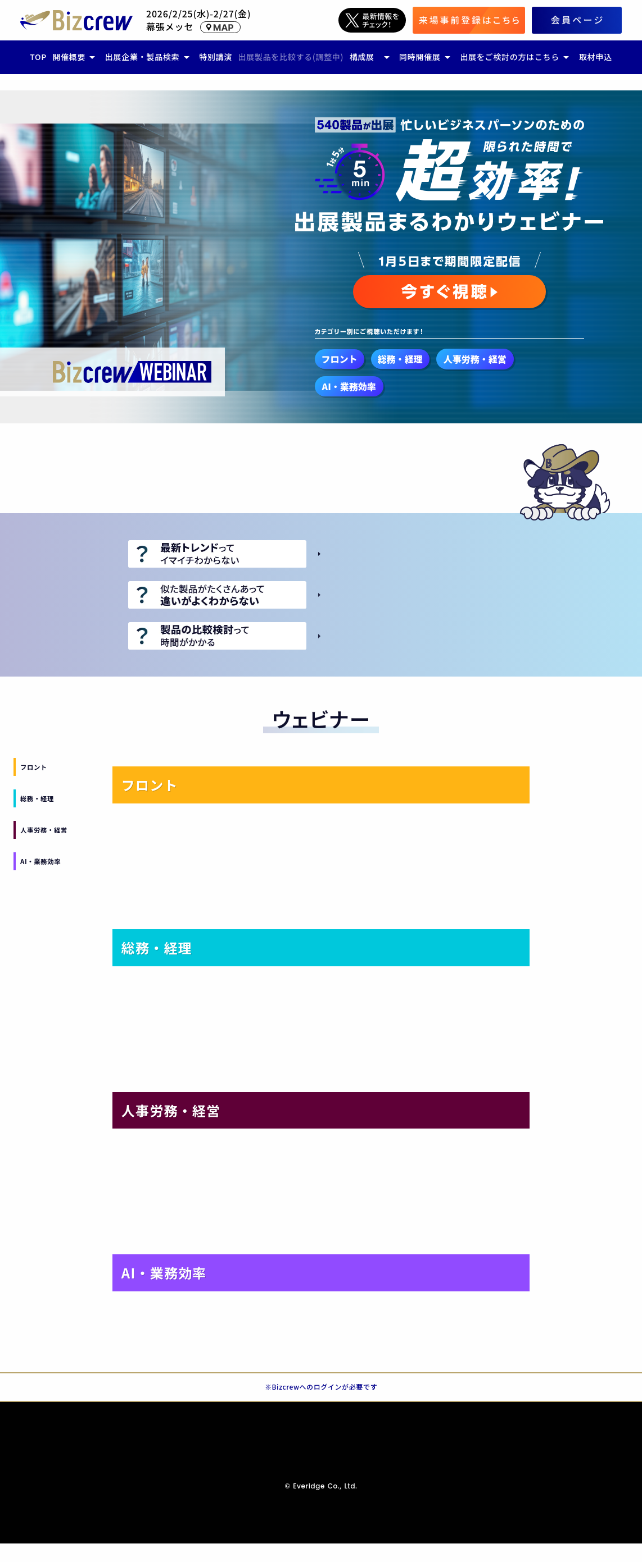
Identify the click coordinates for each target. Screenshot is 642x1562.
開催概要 (68, 57)
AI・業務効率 (40, 861)
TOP (38, 56)
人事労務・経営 (43, 829)
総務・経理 (37, 798)
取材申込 (595, 56)
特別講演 (215, 56)
